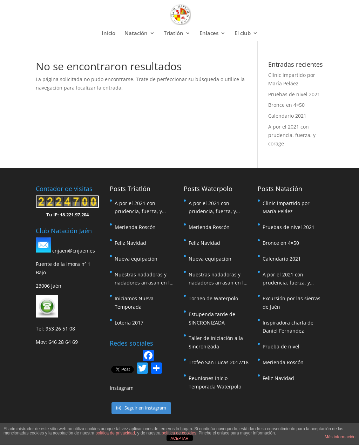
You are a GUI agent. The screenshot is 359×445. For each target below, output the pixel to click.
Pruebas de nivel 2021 (294, 94)
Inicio (108, 34)
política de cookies (179, 433)
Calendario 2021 (287, 115)
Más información (340, 436)
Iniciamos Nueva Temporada (134, 302)
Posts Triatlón (130, 188)
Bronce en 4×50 (286, 105)
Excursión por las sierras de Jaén (291, 302)
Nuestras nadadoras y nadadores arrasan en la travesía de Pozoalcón (143, 279)
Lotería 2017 (129, 322)
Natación (136, 34)
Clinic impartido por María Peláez (286, 207)
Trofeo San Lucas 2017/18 (219, 362)
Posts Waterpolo (208, 188)
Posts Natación (280, 188)
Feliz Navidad (130, 243)
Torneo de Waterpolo (213, 298)
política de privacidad (115, 433)
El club (243, 34)
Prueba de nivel (281, 346)
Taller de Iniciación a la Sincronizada (216, 342)
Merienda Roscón (135, 227)
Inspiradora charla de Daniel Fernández (288, 326)
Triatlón (173, 34)
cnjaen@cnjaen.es (73, 250)
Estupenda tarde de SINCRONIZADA (212, 318)
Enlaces (208, 34)
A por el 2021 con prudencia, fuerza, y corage (292, 135)
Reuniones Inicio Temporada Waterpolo (215, 382)
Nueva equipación (136, 258)
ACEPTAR (179, 438)
